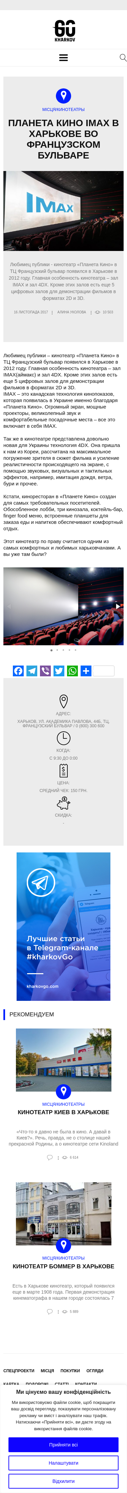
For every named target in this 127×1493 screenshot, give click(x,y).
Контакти (86, 1384)
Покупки (70, 1371)
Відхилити (63, 1481)
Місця (47, 1371)
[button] (117, 606)
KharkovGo (63, 30)
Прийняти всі (63, 1444)
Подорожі (37, 1384)
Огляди (94, 1371)
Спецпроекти (18, 1371)
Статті (62, 1384)
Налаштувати (64, 1463)
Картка (11, 1384)
